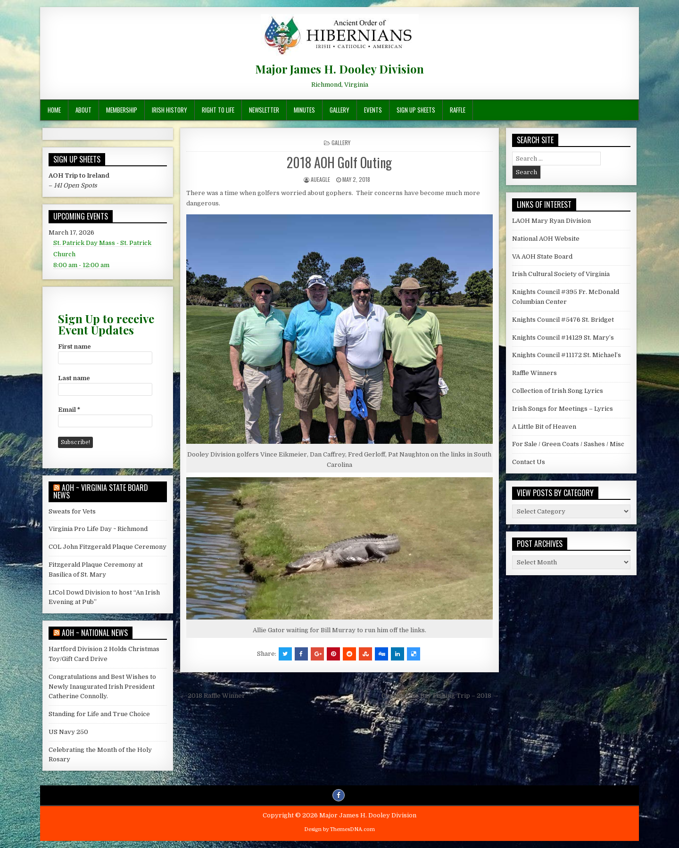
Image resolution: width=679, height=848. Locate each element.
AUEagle (320, 179)
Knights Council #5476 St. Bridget (563, 319)
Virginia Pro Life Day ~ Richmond (98, 528)
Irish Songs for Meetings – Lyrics (562, 408)
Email (69, 409)
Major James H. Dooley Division (339, 68)
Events (373, 109)
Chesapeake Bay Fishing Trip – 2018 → (440, 695)
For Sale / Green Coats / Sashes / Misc (568, 444)
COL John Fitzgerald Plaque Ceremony (107, 546)
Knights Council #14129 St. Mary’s (563, 337)
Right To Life (218, 109)
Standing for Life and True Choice (99, 714)
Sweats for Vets (72, 511)
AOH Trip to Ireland (79, 175)
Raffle (457, 109)
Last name (74, 378)
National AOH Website (546, 238)
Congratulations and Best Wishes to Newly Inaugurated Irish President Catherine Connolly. (102, 686)
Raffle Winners (534, 372)
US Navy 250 (68, 731)
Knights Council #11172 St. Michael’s (566, 355)
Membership (121, 109)
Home (54, 109)
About (83, 109)
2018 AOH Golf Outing (339, 162)
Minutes (304, 109)
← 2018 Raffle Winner (212, 695)
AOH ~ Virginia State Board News (100, 491)
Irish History (169, 109)
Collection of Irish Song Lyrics (557, 390)
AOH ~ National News (95, 632)
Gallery (339, 109)
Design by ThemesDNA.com (339, 829)
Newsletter (264, 109)
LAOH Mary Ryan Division (551, 220)
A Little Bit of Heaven (544, 426)
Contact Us (528, 461)
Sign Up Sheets (416, 109)
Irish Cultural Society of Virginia (561, 273)
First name (74, 346)
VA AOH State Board (542, 256)
